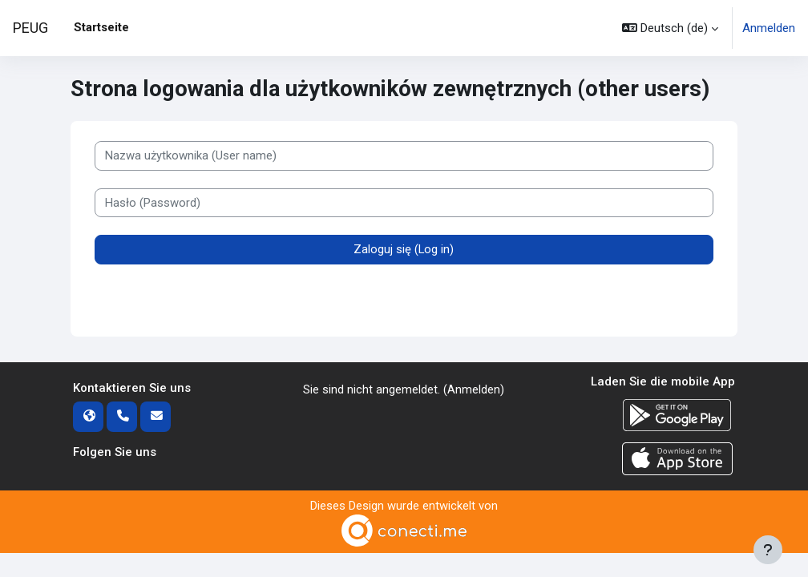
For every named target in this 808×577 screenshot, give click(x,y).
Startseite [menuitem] (101, 27)
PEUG (30, 27)
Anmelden (768, 28)
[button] (670, 28)
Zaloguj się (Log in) (404, 250)
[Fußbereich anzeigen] (767, 549)
